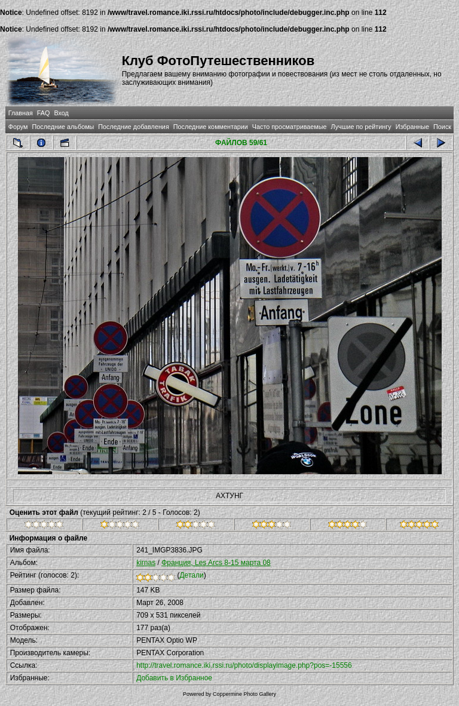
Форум (18, 126)
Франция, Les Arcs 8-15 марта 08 (216, 562)
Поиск (442, 126)
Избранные (412, 126)
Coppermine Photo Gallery (244, 694)
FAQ (43, 112)
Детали (191, 575)
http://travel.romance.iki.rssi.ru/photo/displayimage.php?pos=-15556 (244, 665)
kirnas (145, 562)
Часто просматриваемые (289, 126)
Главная (20, 112)
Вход (61, 112)
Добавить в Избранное (174, 678)
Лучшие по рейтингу (361, 126)
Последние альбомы (63, 126)
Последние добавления (133, 126)
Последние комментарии (210, 126)
